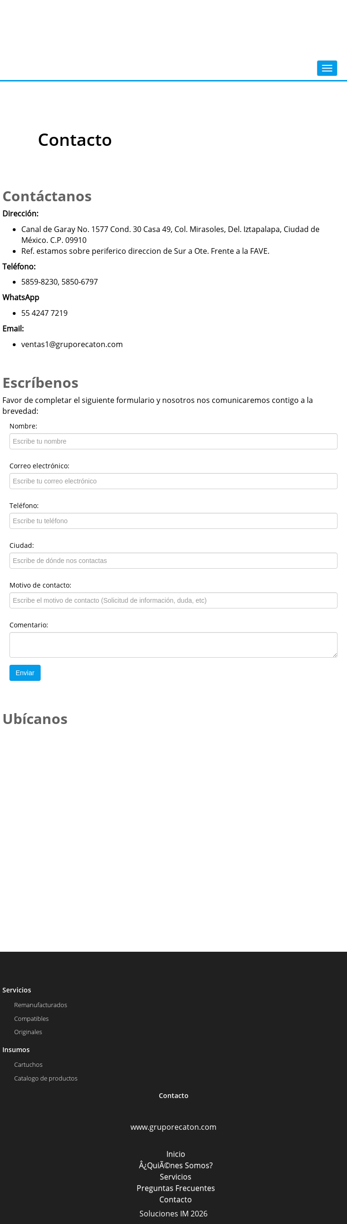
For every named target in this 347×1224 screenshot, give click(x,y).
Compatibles (31, 1018)
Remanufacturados (40, 1005)
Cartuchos (28, 1064)
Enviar (25, 673)
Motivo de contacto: (40, 585)
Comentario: (28, 624)
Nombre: (23, 425)
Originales (28, 1031)
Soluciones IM (164, 1213)
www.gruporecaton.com (173, 1127)
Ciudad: (21, 545)
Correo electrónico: (39, 465)
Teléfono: (24, 505)
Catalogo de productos (46, 1078)
